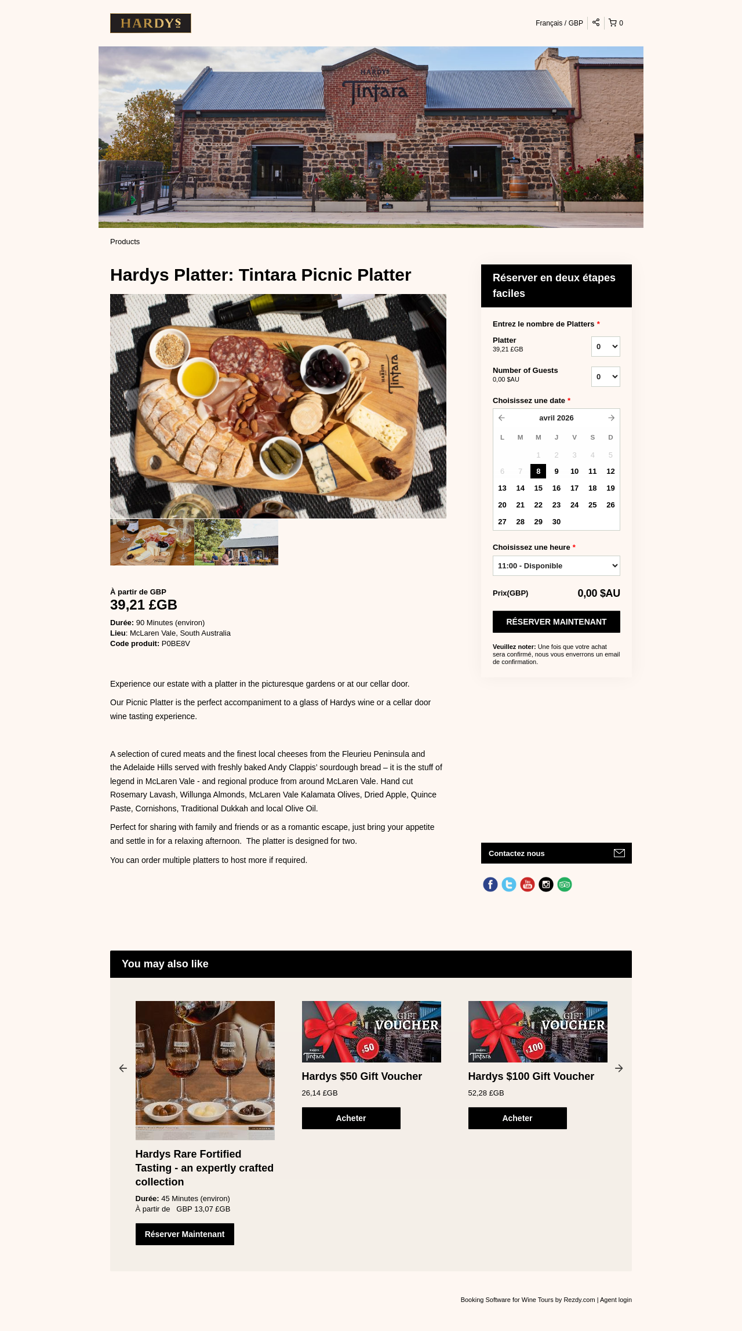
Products (125, 241)
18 (592, 488)
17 (574, 488)
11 (592, 471)
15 (538, 488)
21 (520, 505)
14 (520, 488)
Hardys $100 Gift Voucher (531, 1076)
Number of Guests (527, 375)
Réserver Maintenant (556, 621)
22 (538, 505)
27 (502, 521)
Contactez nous (517, 853)
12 (610, 471)
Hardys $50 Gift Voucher (362, 1076)
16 (556, 488)
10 (574, 471)
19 (610, 488)
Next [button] (619, 1067)
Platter (527, 345)
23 (556, 505)
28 (520, 521)
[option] (152, 542)
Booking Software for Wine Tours (508, 1299)
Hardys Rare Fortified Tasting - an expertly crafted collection (205, 1168)
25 (592, 505)
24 (574, 505)
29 (538, 521)
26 (610, 505)
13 (502, 488)
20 (502, 505)
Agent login (616, 1299)
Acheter (351, 1118)
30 (556, 521)
